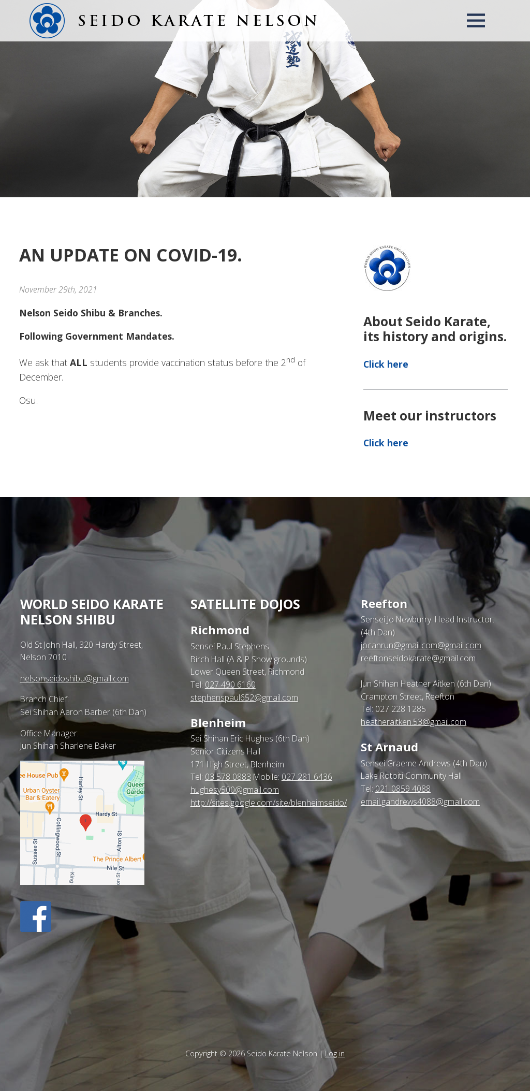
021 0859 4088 (403, 788)
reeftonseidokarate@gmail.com (418, 658)
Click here (385, 364)
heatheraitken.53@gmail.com (413, 722)
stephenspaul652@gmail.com (244, 697)
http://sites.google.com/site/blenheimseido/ (268, 802)
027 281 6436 (307, 776)
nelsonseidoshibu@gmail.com (74, 678)
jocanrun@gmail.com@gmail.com (421, 645)
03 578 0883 (228, 776)
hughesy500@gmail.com (234, 789)
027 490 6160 (230, 684)
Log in (335, 1053)
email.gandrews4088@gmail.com (420, 801)
